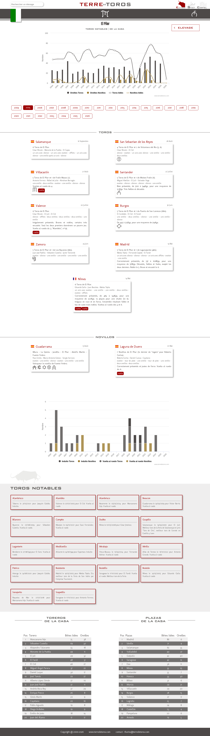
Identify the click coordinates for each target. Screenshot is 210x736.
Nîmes (82, 279)
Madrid (124, 244)
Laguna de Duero (131, 346)
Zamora (40, 244)
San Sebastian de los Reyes (136, 142)
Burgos (124, 206)
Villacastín (42, 172)
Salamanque (43, 142)
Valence (41, 206)
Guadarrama (44, 346)
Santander (126, 172)
